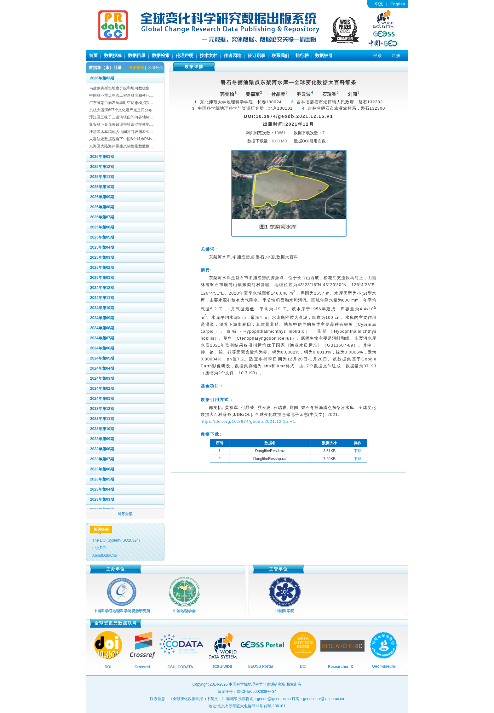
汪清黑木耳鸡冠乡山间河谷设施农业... (121, 131)
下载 (357, 451)
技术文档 (208, 55)
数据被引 (324, 55)
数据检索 (160, 55)
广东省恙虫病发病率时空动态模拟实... (121, 103)
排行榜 (302, 55)
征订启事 (256, 55)
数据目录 (137, 55)
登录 (377, 55)
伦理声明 (184, 55)
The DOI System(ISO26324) (116, 540)
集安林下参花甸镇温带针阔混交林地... (121, 124)
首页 (93, 55)
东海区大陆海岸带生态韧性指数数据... (121, 146)
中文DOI (99, 548)
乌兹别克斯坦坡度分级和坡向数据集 (119, 88)
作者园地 (232, 55)
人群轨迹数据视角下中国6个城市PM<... (122, 139)
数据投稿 (113, 55)
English (397, 4)
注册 (396, 55)
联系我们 (280, 55)
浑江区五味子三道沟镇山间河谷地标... (121, 117)
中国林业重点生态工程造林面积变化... (121, 95)
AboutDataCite (104, 555)
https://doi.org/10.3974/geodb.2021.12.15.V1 (248, 421)
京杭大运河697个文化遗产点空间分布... (122, 110)
